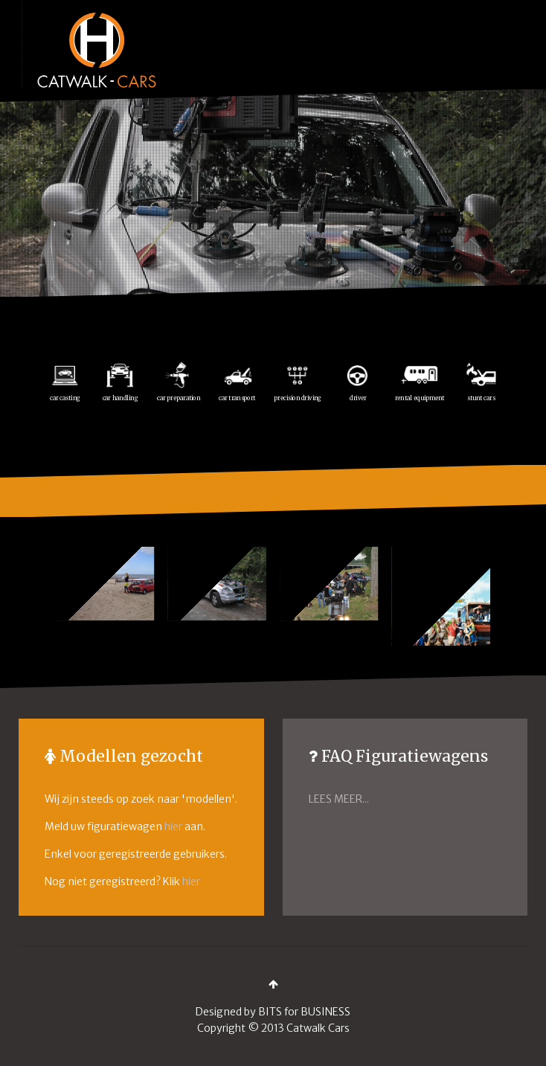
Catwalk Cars (318, 1028)
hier (173, 826)
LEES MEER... (339, 799)
